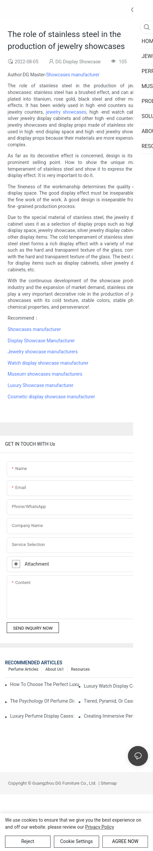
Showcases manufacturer (72, 74)
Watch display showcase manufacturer (48, 363)
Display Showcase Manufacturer (41, 340)
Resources (80, 669)
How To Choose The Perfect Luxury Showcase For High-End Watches (44, 684)
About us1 (54, 669)
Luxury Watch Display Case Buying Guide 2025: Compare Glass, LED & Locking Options (116, 686)
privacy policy (99, 827)
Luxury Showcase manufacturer (40, 385)
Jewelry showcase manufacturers (43, 351)
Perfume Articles (23, 669)
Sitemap (108, 783)
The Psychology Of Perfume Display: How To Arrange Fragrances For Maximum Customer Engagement (42, 701)
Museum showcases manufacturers (45, 374)
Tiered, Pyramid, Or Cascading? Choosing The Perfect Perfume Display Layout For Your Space (116, 701)
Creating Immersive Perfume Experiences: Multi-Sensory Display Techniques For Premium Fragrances (116, 716)
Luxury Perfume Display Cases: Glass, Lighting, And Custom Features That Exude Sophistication (42, 716)
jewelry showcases (66, 112)
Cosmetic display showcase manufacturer (51, 396)
